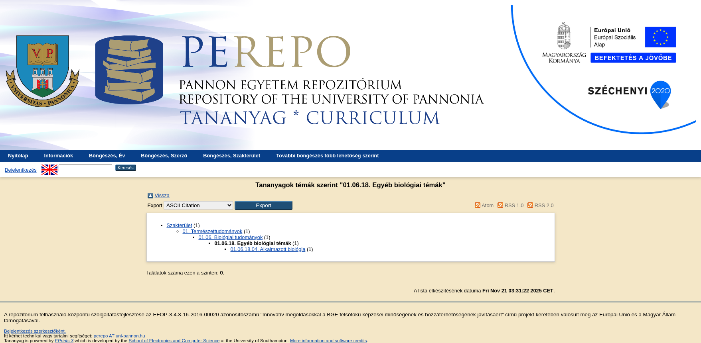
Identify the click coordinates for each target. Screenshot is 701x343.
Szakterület (179, 225)
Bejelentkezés (21, 170)
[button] (263, 205)
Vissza (162, 195)
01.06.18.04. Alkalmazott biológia (268, 249)
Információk (58, 156)
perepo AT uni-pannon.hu (119, 335)
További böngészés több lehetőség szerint (327, 156)
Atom (483, 205)
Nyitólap (18, 156)
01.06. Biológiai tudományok (231, 237)
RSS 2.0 (539, 205)
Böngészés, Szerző (164, 156)
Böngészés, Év (107, 156)
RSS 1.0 (509, 205)
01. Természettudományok (213, 231)
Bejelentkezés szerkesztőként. (35, 331)
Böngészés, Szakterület (231, 156)
